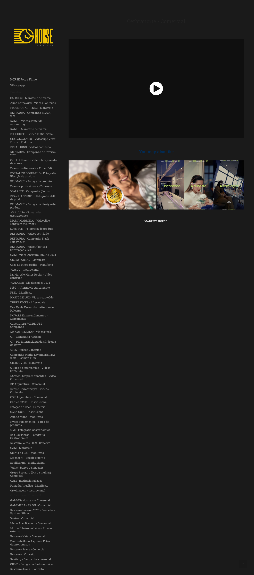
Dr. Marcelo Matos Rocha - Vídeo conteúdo (31, 276)
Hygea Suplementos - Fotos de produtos (29, 423)
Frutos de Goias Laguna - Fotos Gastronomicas (30, 542)
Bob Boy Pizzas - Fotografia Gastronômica (27, 436)
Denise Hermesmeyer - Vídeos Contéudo (29, 390)
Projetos (15, 92)
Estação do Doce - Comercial (28, 407)
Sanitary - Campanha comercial (30, 559)
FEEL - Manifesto (21, 292)
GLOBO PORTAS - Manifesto (27, 259)
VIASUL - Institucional (24, 269)
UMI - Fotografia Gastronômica (30, 430)
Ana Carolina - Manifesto (26, 416)
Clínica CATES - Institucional (28, 402)
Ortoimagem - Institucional (27, 490)
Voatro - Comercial (22, 518)
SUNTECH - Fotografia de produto (31, 228)
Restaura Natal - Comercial (27, 536)
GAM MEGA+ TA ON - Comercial (30, 505)
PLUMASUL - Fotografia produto (31, 181)
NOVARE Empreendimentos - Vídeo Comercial (33, 377)
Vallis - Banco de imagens (27, 467)
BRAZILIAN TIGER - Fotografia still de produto (32, 197)
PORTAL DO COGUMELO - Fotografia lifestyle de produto (33, 174)
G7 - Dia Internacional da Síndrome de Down (33, 343)
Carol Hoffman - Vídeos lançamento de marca (33, 161)
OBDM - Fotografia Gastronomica (31, 564)
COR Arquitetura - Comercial (28, 397)
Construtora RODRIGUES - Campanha (27, 325)
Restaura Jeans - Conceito (27, 569)
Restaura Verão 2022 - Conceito (30, 443)
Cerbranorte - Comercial (25, 495)
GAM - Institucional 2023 (26, 480)
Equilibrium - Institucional (27, 462)
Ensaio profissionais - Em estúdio (31, 168)
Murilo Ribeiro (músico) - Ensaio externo (31, 529)
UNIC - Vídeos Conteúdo (25, 349)
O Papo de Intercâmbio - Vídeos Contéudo (30, 369)
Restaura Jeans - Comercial (27, 549)
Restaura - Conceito (22, 554)
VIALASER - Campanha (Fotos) (30, 191)
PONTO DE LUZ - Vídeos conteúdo (32, 297)
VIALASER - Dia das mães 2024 (30, 282)
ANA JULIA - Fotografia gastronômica (25, 214)
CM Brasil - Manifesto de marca (30, 98)
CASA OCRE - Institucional (27, 412)
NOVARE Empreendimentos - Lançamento (29, 317)
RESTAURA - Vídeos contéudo (29, 233)
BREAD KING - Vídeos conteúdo (30, 147)
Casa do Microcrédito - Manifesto (31, 264)
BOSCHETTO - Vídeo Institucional (32, 134)
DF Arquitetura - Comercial (27, 384)
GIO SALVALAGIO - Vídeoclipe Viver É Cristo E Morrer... (32, 140)
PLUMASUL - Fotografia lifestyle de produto (32, 205)
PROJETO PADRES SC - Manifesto (31, 107)
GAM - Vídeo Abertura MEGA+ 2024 (33, 255)
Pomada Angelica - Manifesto (29, 485)
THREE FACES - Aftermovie (27, 302)
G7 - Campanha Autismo (26, 336)
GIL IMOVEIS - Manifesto (26, 362)
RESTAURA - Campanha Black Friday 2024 (29, 240)
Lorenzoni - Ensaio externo (27, 457)
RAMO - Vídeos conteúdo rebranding (26, 122)
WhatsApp (17, 85)
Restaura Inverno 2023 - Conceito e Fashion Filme (32, 511)
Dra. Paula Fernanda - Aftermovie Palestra (32, 308)
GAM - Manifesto (21, 448)
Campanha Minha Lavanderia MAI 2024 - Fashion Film (32, 356)
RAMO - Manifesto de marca (28, 129)
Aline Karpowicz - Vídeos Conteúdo (33, 103)
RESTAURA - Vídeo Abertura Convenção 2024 (28, 248)
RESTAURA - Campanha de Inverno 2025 (33, 153)
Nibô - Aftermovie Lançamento (30, 287)
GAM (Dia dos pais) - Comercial (30, 500)
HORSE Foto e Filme (23, 79)
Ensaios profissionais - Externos (31, 186)
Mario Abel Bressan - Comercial (30, 523)
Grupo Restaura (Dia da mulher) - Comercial (31, 474)
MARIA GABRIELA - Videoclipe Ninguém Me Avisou (30, 222)
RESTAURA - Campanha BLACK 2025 (30, 114)
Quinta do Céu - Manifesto (27, 452)
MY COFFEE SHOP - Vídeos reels (31, 331)
